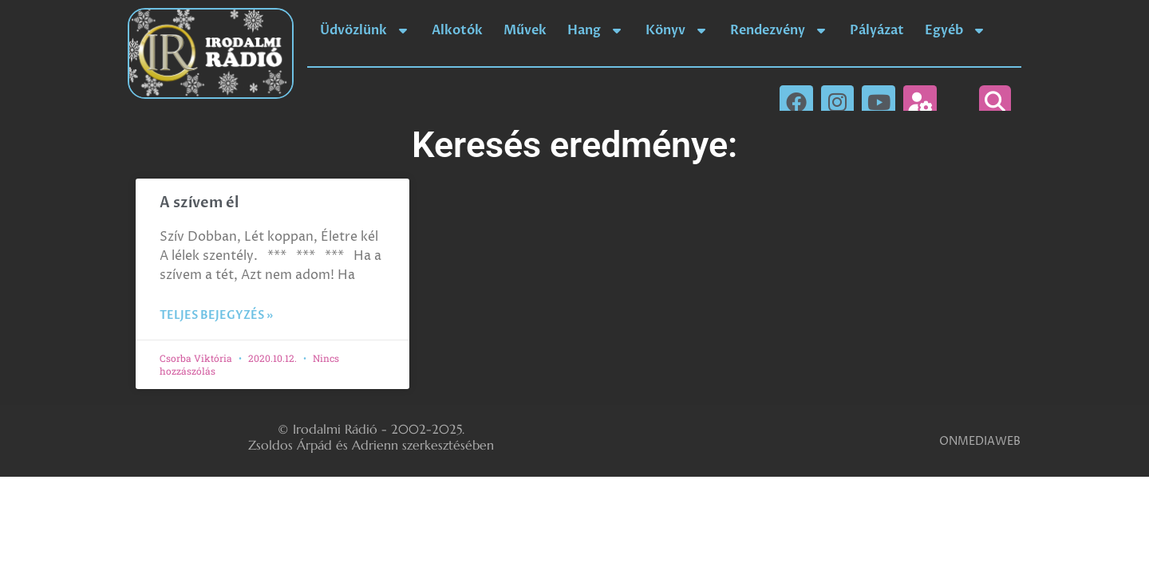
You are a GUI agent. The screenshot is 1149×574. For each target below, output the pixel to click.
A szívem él (199, 203)
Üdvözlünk (365, 30)
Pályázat (877, 30)
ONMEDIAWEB (980, 441)
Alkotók (457, 30)
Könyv (677, 30)
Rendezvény (779, 30)
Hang (596, 30)
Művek (525, 30)
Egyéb (956, 30)
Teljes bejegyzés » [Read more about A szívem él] (216, 315)
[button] (995, 101)
